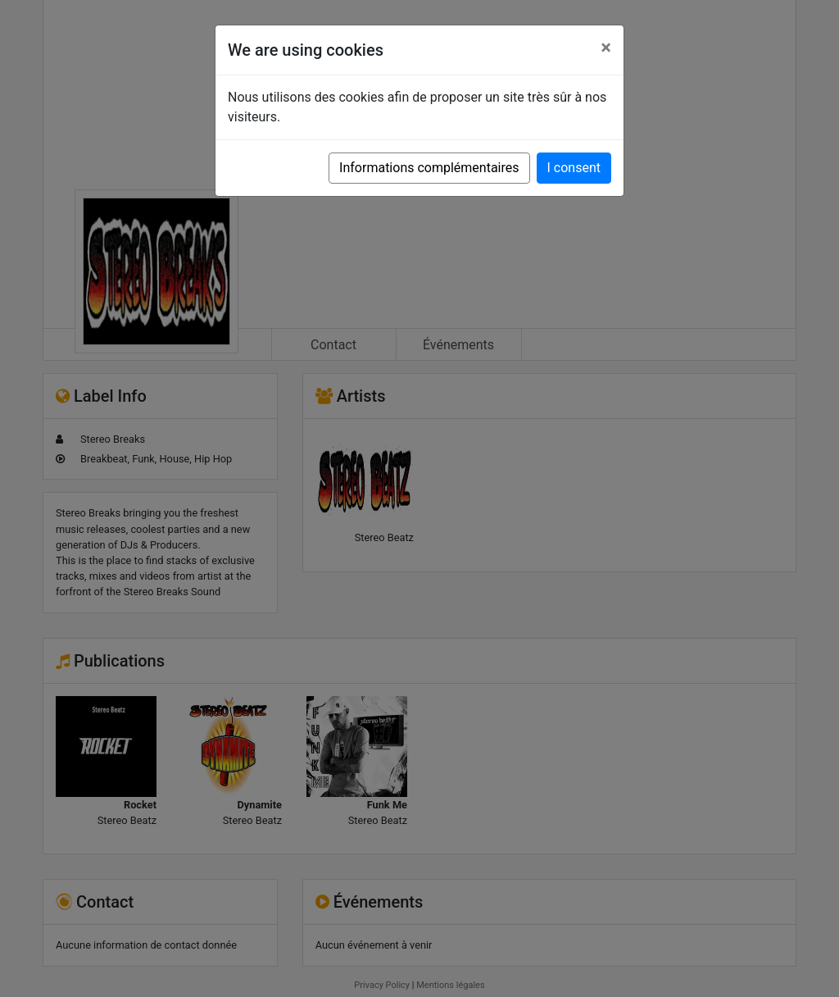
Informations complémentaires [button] (429, 167)
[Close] (606, 47)
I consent (574, 167)
